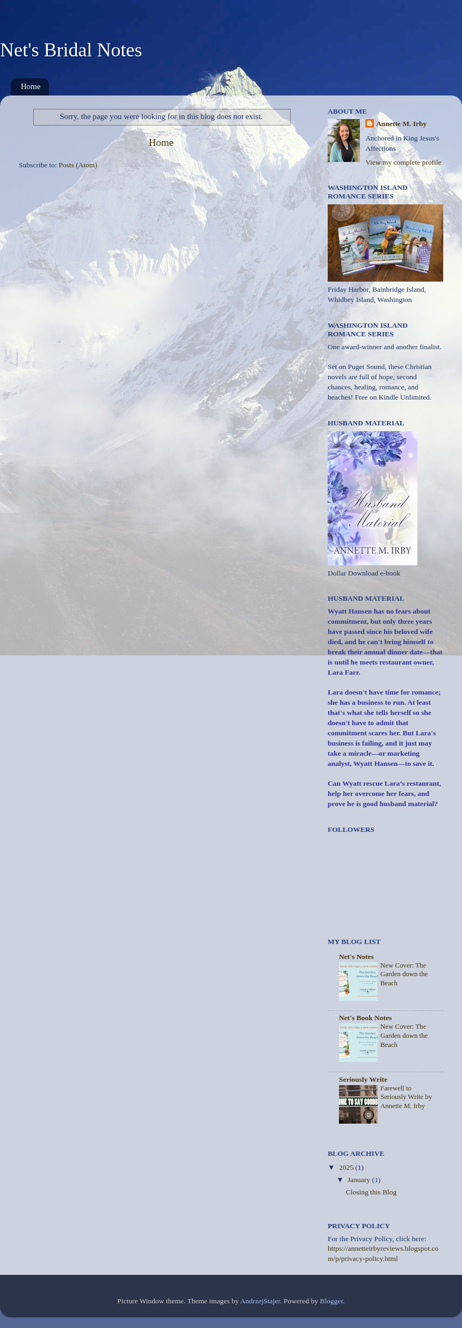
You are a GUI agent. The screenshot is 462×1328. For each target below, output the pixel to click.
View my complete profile (403, 162)
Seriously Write (363, 1079)
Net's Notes (356, 957)
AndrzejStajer (260, 1301)
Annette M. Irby (401, 124)
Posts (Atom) (78, 165)
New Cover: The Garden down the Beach (404, 974)
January (360, 1180)
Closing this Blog (371, 1192)
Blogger (331, 1301)
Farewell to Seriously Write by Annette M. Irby (406, 1097)
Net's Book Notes (365, 1018)
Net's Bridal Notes (71, 50)
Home (31, 86)
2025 (347, 1167)
